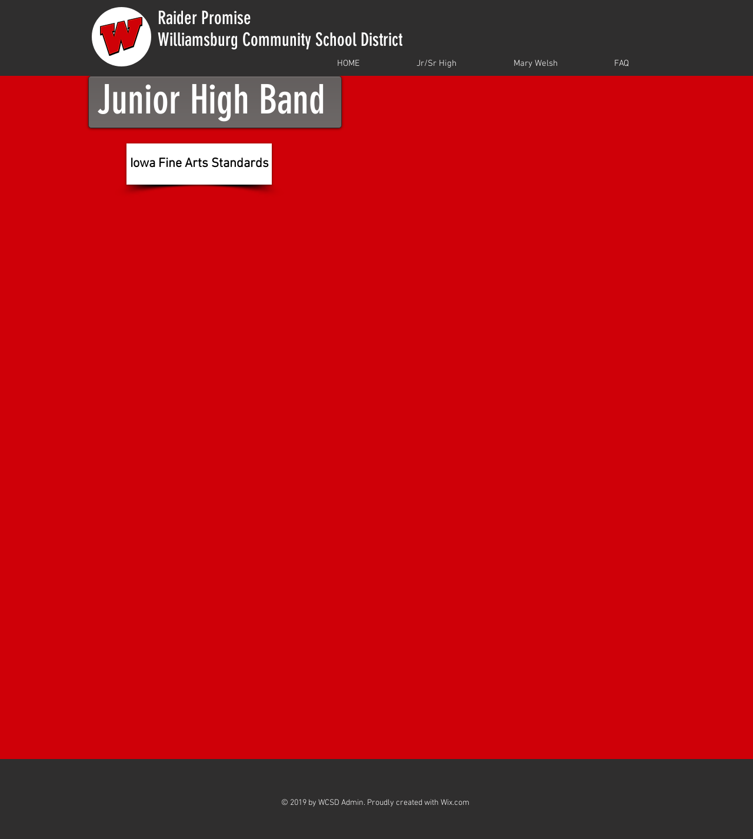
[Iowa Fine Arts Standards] (199, 164)
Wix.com (455, 803)
